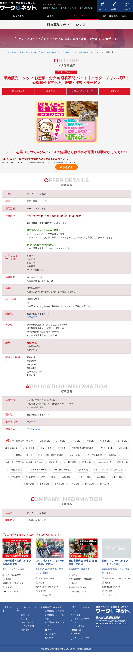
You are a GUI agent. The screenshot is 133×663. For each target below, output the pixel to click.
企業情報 (114, 91)
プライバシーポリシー (80, 620)
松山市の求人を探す (49, 52)
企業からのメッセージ (82, 91)
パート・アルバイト (82, 16)
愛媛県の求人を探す (30, 52)
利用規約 (25, 630)
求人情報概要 (18, 91)
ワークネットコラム (80, 639)
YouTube (76, 633)
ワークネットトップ (10, 52)
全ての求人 (18, 16)
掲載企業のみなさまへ (53, 607)
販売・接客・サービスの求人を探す (75, 52)
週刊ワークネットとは (80, 609)
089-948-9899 (33, 429)
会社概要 (76, 615)
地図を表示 (32, 317)
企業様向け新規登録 (54, 611)
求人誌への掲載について (54, 624)
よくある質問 (27, 626)
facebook (76, 630)
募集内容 (50, 91)
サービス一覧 (27, 622)
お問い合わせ (78, 626)
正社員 (50, 16)
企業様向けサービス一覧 (54, 617)
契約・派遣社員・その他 (114, 16)
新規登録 (25, 615)
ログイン (25, 618)
